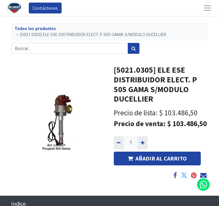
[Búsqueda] (133, 48)
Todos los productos (35, 28)
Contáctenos (45, 8)
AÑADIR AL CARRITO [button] (157, 158)
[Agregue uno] (142, 142)
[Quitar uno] (119, 142)
